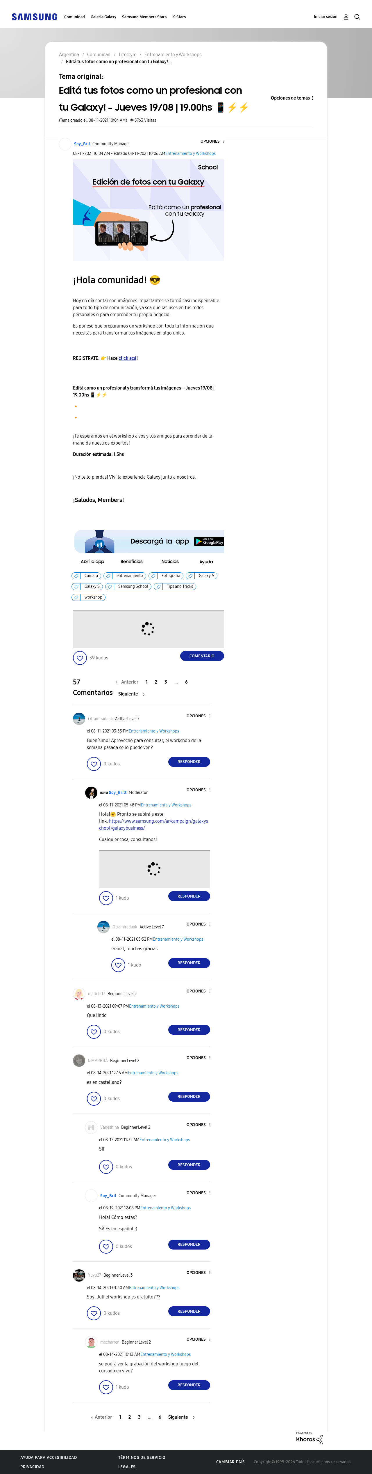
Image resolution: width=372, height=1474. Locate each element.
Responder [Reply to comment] (189, 761)
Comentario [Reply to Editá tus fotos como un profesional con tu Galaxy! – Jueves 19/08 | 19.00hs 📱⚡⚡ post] (201, 656)
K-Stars (179, 17)
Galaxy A (206, 575)
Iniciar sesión (325, 16)
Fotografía (171, 575)
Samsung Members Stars (144, 17)
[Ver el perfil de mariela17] (96, 993)
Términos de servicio (142, 1457)
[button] (214, 141)
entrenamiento (130, 575)
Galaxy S (92, 586)
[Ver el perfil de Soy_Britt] (117, 792)
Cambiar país (230, 1461)
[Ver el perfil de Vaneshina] (109, 1127)
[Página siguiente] (132, 694)
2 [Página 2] (156, 682)
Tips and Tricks (180, 586)
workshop (93, 597)
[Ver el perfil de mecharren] (109, 1342)
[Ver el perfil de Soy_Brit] (82, 143)
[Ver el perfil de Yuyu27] (94, 1275)
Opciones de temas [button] (290, 98)
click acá (127, 358)
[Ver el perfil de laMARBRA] (98, 1060)
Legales (127, 1466)
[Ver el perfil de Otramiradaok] (100, 718)
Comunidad (74, 17)
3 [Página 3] (165, 682)
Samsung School (133, 586)
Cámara (91, 575)
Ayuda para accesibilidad (48, 1457)
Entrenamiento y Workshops (190, 153)
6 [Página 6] (186, 682)
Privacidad (32, 1466)
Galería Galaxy (103, 17)
